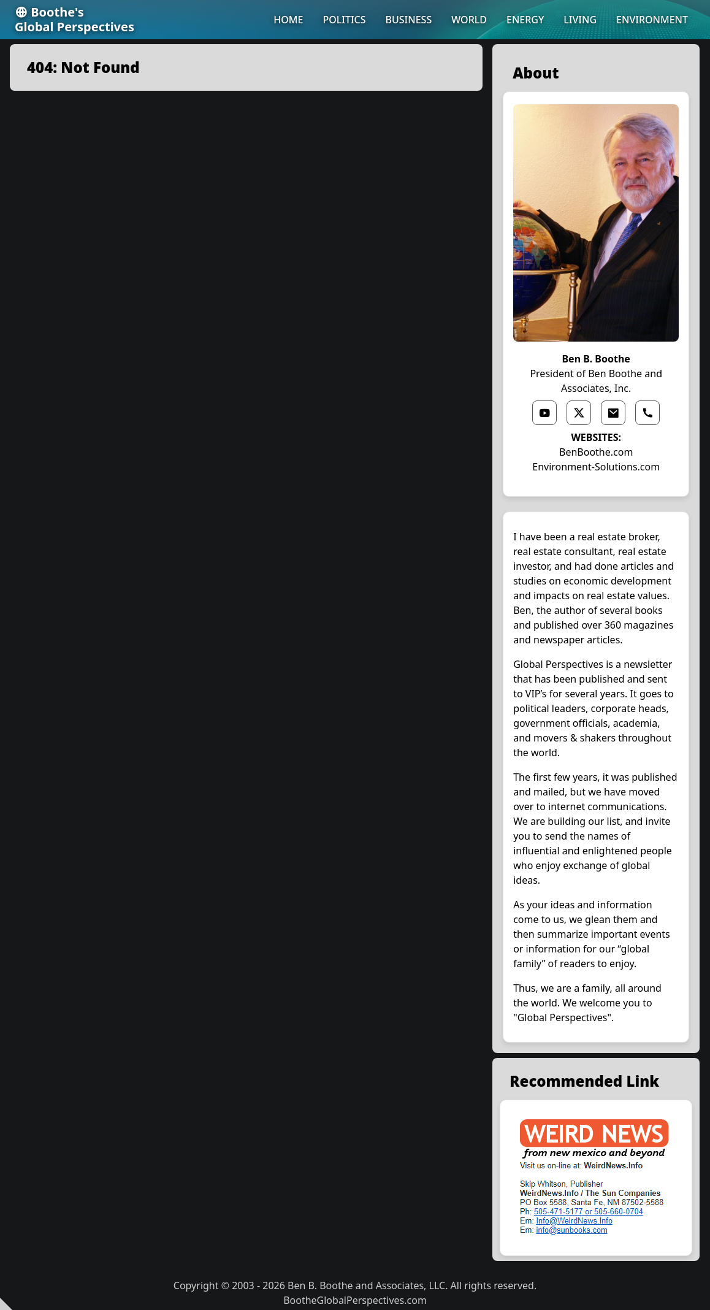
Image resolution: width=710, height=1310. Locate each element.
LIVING (580, 19)
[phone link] (647, 412)
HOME (288, 19)
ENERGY (525, 19)
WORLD (469, 19)
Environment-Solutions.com (596, 466)
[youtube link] (544, 412)
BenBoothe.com (596, 452)
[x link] (579, 412)
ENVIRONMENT (652, 19)
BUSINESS (409, 19)
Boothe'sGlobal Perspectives (74, 19)
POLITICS (344, 19)
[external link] (596, 1178)
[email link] (613, 412)
